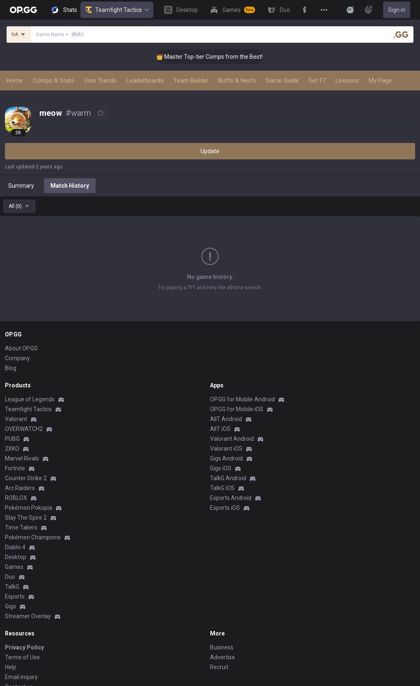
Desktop (15, 557)
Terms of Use (22, 657)
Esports (15, 596)
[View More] (324, 10)
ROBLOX (16, 498)
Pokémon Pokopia (28, 507)
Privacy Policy (24, 647)
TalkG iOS (222, 488)
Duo (10, 576)
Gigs (10, 606)
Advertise (222, 657)
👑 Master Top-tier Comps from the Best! (215, 56)
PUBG (12, 438)
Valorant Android (232, 438)
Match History (69, 185)
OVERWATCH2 (24, 429)
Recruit (219, 667)
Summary (21, 185)
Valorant (16, 419)
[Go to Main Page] (23, 10)
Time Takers (21, 527)
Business (221, 647)
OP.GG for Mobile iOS (236, 409)
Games (14, 567)
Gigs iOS (220, 468)
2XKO (12, 448)
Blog (10, 368)
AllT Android (226, 419)
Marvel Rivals (22, 458)
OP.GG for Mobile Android (242, 399)
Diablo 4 (15, 547)
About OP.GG (21, 348)
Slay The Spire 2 (26, 517)
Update (210, 151)
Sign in (396, 10)
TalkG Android (228, 478)
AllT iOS (220, 429)
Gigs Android (226, 458)
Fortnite (15, 468)
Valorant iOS (226, 448)
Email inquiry (21, 677)
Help (10, 667)
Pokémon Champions (33, 537)
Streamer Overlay (28, 616)
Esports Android (230, 498)
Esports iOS (225, 507)
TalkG (12, 586)
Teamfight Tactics (117, 10)
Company (17, 358)
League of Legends (30, 399)
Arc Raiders (20, 488)
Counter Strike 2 (26, 478)
